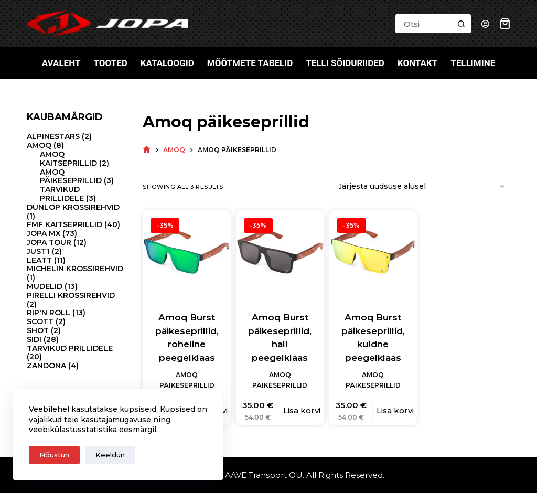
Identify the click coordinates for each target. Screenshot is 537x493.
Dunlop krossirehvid (73, 207)
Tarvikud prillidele (62, 194)
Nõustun (54, 455)
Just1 (38, 251)
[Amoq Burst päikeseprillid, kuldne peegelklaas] (373, 254)
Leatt (39, 260)
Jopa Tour (49, 242)
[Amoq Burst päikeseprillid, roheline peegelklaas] (187, 254)
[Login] (485, 24)
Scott (40, 321)
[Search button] (461, 23)
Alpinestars (53, 136)
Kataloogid (167, 63)
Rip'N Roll (48, 312)
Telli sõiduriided (345, 63)
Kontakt (417, 63)
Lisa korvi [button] (301, 410)
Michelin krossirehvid (75, 268)
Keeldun (110, 455)
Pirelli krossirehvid (71, 295)
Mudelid (44, 286)
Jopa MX (43, 233)
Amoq (39, 145)
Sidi (34, 339)
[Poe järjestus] (420, 186)
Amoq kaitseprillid (68, 158)
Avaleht (61, 63)
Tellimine (472, 63)
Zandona (46, 365)
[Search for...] (423, 23)
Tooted (110, 63)
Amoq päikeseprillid (71, 176)
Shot (38, 330)
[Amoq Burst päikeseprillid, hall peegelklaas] (280, 254)
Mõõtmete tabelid (250, 63)
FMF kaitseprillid (64, 224)
